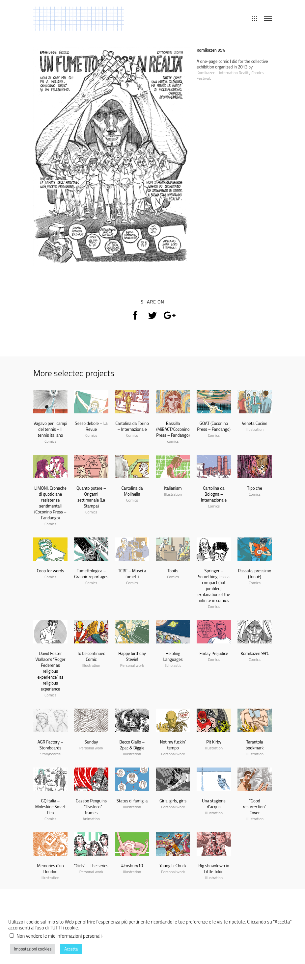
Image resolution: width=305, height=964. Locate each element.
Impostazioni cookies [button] (32, 949)
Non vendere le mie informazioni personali (58, 936)
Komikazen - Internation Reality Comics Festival (232, 75)
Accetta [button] (71, 949)
